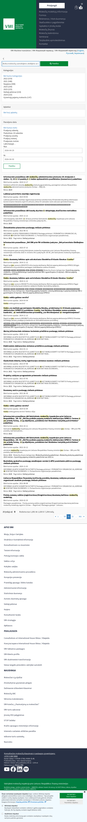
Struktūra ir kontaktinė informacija (18, 539)
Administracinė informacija (15, 588)
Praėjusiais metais (11, 141)
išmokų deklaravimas (9, 325)
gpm (27, 270)
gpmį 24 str (39, 270)
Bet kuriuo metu (10, 127)
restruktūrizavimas (46, 323)
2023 (7, 89)
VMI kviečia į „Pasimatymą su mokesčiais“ (21, 704)
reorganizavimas (34, 323)
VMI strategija (10, 620)
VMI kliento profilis (12, 654)
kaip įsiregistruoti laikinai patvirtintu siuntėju (57, 204)
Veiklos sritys (9, 561)
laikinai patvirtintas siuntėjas (12, 204)
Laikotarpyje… (9, 143)
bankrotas (7, 323)
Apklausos (8, 625)
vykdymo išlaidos (48, 289)
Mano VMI (19, 765)
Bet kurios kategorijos (12, 76)
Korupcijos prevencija (13, 577)
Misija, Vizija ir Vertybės (13, 534)
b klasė (13, 270)
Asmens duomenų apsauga (15, 598)
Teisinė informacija (12, 550)
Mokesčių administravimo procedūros (19, 572)
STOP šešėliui (9, 720)
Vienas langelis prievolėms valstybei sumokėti (23, 665)
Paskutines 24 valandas (13, 133)
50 (65, 516)
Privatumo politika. (37, 802)
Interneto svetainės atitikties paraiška (20, 731)
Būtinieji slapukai (9, 806)
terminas (56, 323)
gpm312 (33, 270)
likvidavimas (25, 323)
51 (69, 516)
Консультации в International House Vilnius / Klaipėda (26, 643)
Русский (69, 53)
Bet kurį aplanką (10, 112)
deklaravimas (20, 270)
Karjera (7, 609)
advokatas (7, 270)
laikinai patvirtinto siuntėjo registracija (32, 204)
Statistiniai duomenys (13, 593)
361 (80, 516)
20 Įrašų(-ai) (9, 511)
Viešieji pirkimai (12, 92)
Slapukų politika (21, 802)
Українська (79, 53)
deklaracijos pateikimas (74, 323)
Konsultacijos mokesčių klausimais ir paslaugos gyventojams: (29, 753)
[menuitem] (53, 11)
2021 (7, 81)
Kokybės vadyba (10, 566)
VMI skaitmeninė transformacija (17, 659)
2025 (7, 86)
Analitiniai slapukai (10, 814)
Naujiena (9, 84)
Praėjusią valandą (10, 130)
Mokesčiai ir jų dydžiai (13, 677)
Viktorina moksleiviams (13, 699)
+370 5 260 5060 (11, 756)
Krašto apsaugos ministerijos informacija (21, 725)
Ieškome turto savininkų (14, 736)
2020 (10, 342)
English (81, 50)
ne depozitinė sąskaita (73, 289)
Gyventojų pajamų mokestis (17, 97)
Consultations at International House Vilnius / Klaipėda (26, 638)
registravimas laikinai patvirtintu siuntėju (15, 206)
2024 (7, 94)
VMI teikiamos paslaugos (14, 649)
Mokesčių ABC (10, 693)
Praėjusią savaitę (10, 135)
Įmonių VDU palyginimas (14, 715)
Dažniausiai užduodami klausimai (18, 688)
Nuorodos (8, 742)
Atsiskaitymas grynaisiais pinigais (18, 683)
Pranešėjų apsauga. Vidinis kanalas (18, 582)
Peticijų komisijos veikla (14, 555)
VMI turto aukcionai (12, 709)
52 (73, 516)
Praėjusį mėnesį (10, 138)
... (61, 516)
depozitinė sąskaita (59, 289)
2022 (7, 78)
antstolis (6, 289)
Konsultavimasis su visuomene (17, 545)
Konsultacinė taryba (12, 615)
